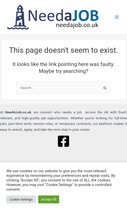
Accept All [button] (48, 199)
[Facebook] (63, 141)
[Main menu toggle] (117, 17)
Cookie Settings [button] (21, 199)
